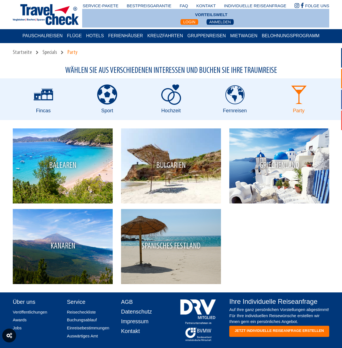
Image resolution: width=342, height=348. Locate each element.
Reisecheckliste (81, 312)
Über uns (24, 302)
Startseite (22, 52)
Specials (49, 52)
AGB (127, 302)
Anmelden (220, 22)
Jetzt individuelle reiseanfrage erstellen (279, 331)
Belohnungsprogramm (291, 35)
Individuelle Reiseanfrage (255, 5)
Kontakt (130, 331)
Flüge (74, 35)
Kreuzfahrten (165, 35)
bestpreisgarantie (149, 5)
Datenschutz (136, 312)
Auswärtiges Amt (82, 336)
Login (189, 22)
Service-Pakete (101, 5)
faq (184, 5)
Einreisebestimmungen (88, 327)
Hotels (95, 35)
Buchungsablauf (82, 319)
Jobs (17, 327)
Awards (20, 319)
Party (72, 52)
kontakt (206, 5)
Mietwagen (243, 35)
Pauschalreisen (42, 35)
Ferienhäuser (125, 35)
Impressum (135, 321)
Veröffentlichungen (30, 312)
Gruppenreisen (206, 35)
